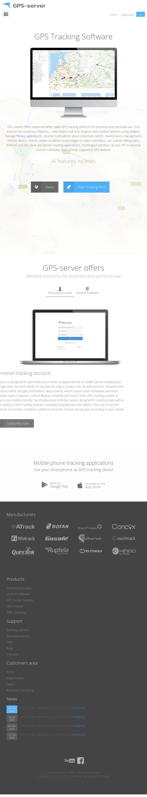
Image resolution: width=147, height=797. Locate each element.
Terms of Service (88, 772)
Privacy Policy (56, 772)
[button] (5, 13)
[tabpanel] (73, 367)
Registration (127, 14)
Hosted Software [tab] (87, 291)
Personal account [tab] (60, 291)
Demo (113, 14)
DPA (71, 772)
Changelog (77, 708)
